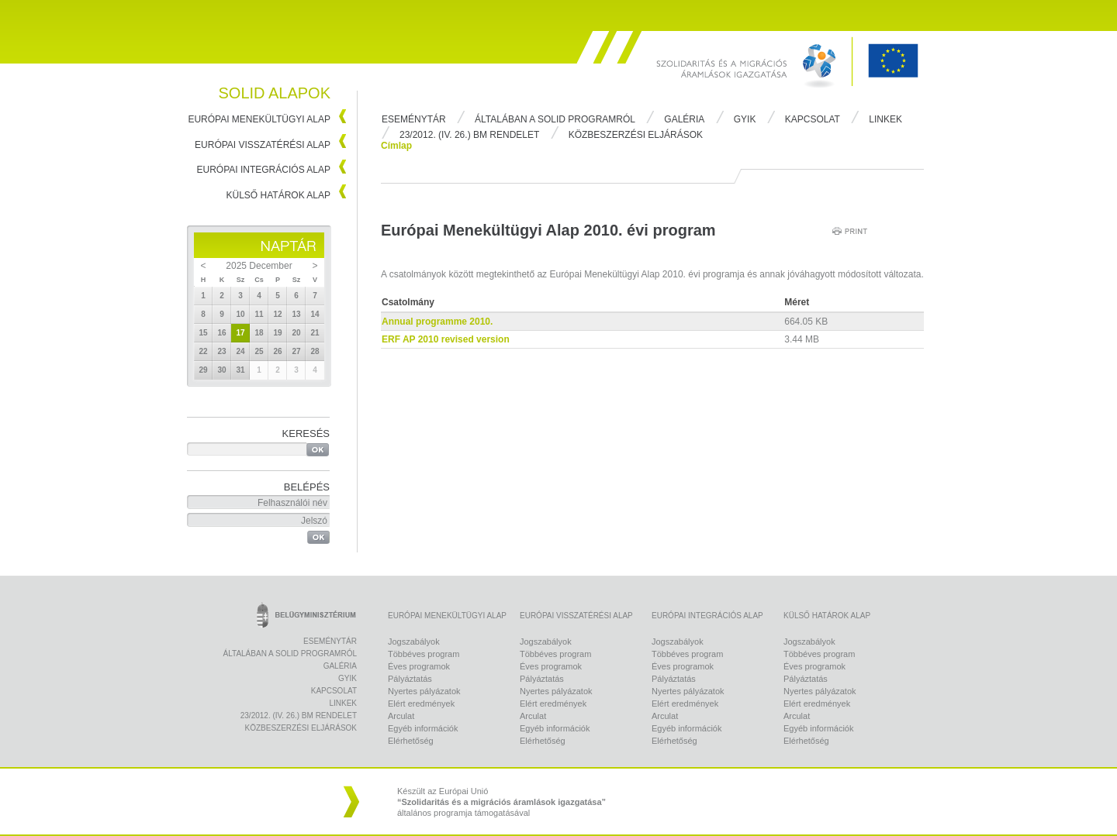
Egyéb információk (423, 728)
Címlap (396, 145)
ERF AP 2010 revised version (446, 339)
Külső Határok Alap (279, 195)
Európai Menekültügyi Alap (259, 119)
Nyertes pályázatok (424, 691)
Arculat (401, 716)
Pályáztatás (410, 678)
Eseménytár (414, 119)
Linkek (885, 119)
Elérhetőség (411, 740)
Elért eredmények (421, 703)
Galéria (684, 119)
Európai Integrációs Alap (264, 169)
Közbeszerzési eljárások (636, 134)
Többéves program (423, 654)
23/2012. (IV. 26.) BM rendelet (469, 134)
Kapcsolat (812, 119)
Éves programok (419, 666)
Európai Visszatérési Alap (262, 144)
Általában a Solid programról (555, 119)
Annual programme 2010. (437, 321)
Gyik (745, 119)
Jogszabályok (414, 641)
